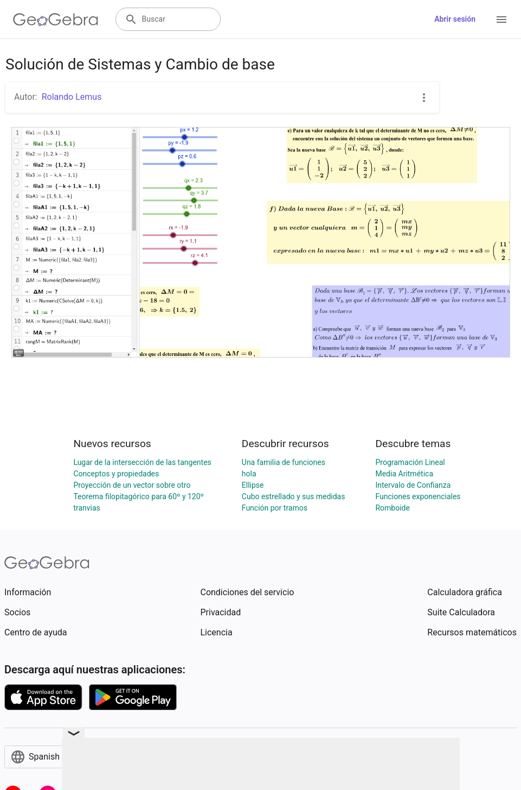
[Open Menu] (501, 19)
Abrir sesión (454, 19)
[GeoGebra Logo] (55, 19)
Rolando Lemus (72, 97)
